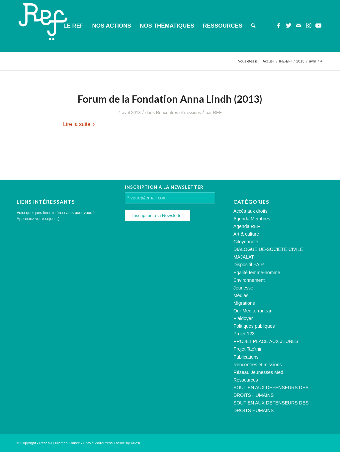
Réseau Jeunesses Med (258, 372)
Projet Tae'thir (247, 349)
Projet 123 (244, 333)
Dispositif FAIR (248, 264)
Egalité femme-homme (256, 272)
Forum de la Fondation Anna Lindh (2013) (170, 99)
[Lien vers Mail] (298, 26)
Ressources (245, 380)
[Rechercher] (253, 26)
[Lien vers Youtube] (318, 26)
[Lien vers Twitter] (289, 26)
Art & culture (246, 234)
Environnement (249, 280)
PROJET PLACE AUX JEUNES (265, 341)
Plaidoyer (243, 318)
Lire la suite (80, 124)
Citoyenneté (245, 241)
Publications (246, 357)
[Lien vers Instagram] (308, 26)
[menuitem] (73, 26)
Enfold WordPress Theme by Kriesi (111, 443)
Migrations (244, 303)
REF (217, 112)
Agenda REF (246, 226)
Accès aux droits (250, 211)
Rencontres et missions (178, 112)
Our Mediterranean (253, 310)
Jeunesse (243, 287)
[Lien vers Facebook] (279, 26)
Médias (240, 295)
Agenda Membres (251, 218)
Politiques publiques (254, 326)
